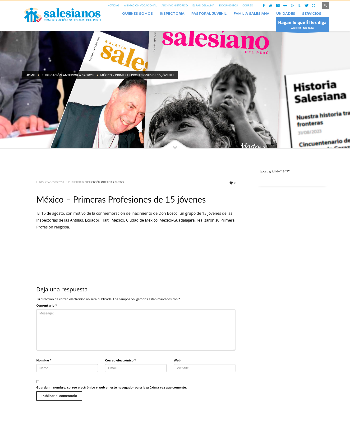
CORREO (247, 5)
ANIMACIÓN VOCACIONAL (140, 5)
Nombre (43, 360)
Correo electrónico (120, 360)
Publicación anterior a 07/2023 (104, 182)
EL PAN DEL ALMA (203, 5)
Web (177, 360)
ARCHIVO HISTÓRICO (174, 5)
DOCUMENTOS (228, 5)
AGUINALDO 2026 (302, 25)
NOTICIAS (113, 5)
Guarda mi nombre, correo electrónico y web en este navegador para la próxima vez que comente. (111, 387)
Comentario (46, 305)
